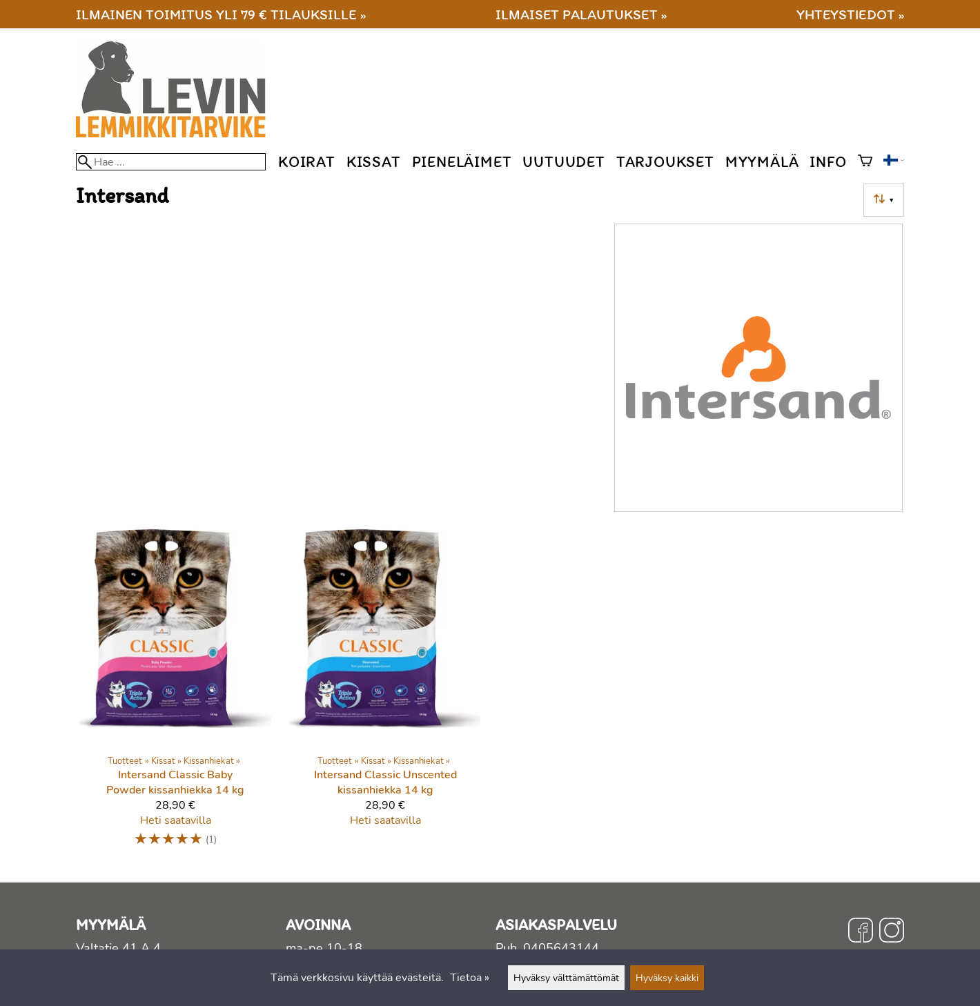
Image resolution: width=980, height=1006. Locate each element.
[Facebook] (860, 932)
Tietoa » (469, 977)
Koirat (306, 161)
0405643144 (561, 948)
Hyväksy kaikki (667, 978)
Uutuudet (563, 161)
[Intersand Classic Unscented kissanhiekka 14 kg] (385, 694)
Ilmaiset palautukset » (581, 14)
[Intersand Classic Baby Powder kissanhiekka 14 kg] (175, 694)
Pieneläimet (462, 161)
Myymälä (762, 161)
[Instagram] (891, 932)
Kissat (373, 161)
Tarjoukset (665, 161)
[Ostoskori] (865, 162)
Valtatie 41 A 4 (118, 948)
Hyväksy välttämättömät (566, 978)
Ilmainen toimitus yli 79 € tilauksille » (221, 14)
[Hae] (171, 161)
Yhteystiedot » (850, 14)
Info (828, 161)
